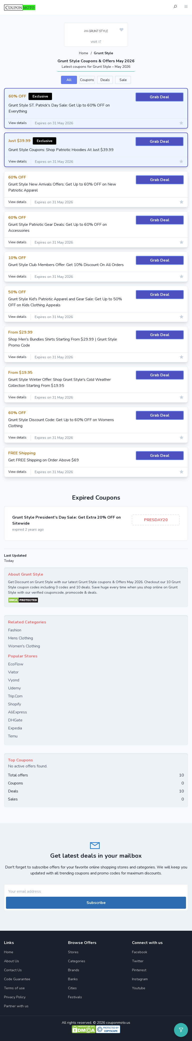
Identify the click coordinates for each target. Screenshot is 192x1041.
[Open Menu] (186, 7)
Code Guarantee (17, 978)
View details (18, 123)
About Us (11, 960)
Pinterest (139, 969)
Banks (73, 978)
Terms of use (14, 987)
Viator (13, 672)
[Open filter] (181, 1030)
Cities (72, 987)
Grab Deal (159, 97)
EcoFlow (15, 664)
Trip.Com (15, 696)
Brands (73, 969)
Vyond (13, 680)
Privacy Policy (15, 996)
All (69, 79)
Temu (13, 736)
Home (84, 53)
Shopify (14, 704)
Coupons (87, 79)
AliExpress (17, 712)
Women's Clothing (24, 646)
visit (96, 41)
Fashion (14, 630)
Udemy (14, 688)
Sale (123, 79)
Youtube (138, 987)
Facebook (139, 951)
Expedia (15, 728)
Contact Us (13, 969)
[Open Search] (175, 7)
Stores (73, 951)
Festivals (75, 996)
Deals (105, 79)
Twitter (138, 960)
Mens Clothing (20, 638)
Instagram (140, 978)
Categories (76, 960)
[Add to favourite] (121, 30)
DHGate (15, 720)
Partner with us (16, 1005)
